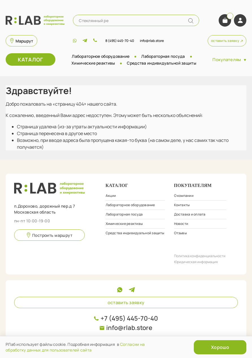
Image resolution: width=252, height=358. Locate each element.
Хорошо (220, 347)
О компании (184, 195)
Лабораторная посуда (163, 56)
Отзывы (180, 233)
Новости (181, 223)
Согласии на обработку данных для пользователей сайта (75, 347)
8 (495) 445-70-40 (119, 40)
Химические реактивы (93, 63)
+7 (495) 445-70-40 (129, 318)
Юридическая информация (196, 261)
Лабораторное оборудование (100, 56)
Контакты (182, 205)
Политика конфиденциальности (199, 255)
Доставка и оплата (190, 214)
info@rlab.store (129, 327)
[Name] (191, 21)
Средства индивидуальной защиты (161, 63)
